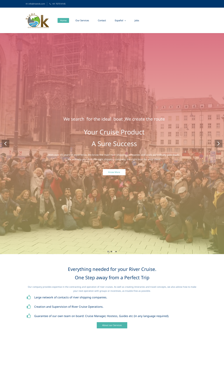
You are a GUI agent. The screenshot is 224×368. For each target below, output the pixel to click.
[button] (5, 143)
